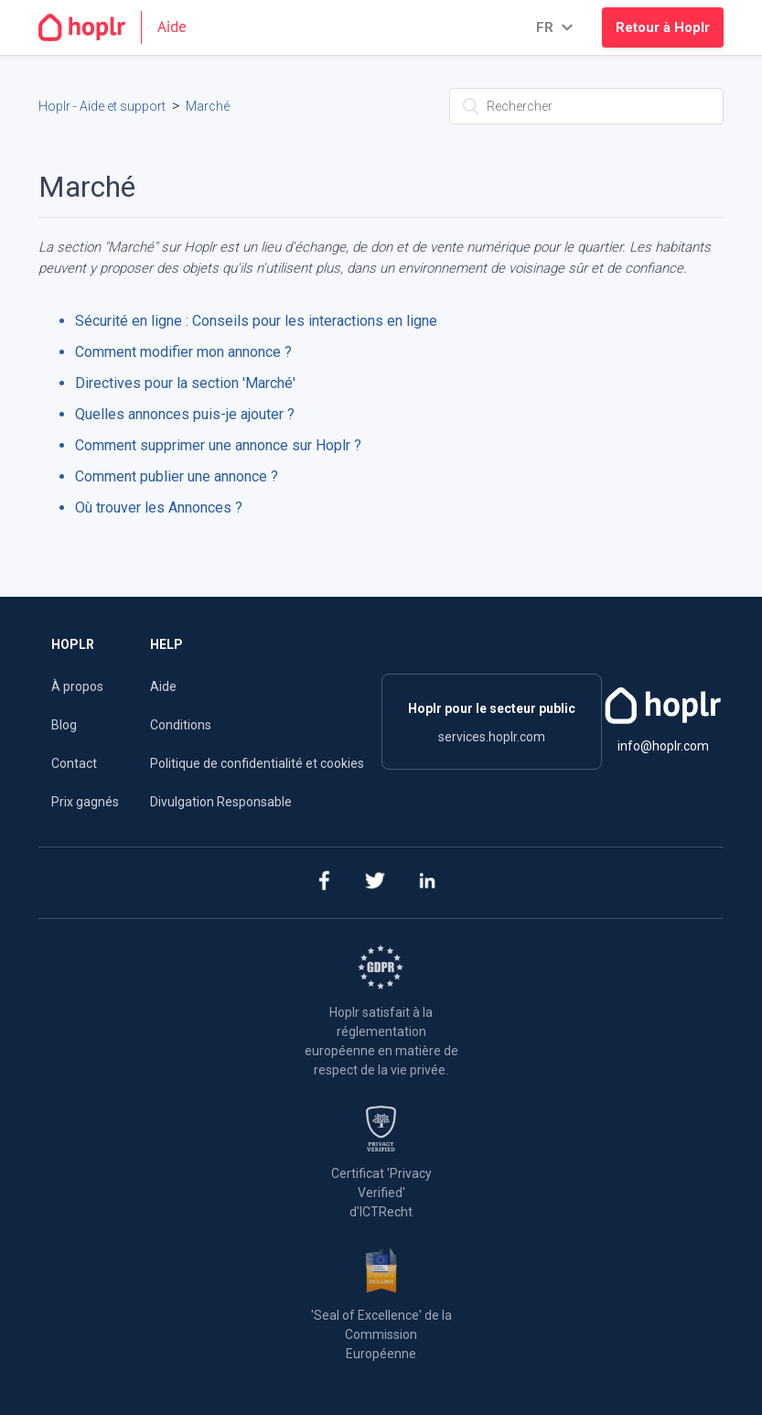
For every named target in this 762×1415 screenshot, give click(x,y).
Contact (74, 763)
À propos (77, 686)
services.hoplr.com (491, 736)
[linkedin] (426, 882)
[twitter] (374, 882)
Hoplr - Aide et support (102, 106)
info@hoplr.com (663, 746)
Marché (208, 106)
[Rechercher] (586, 106)
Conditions (180, 725)
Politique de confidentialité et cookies (257, 763)
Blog (64, 725)
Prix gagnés (85, 801)
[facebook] (322, 882)
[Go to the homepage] (120, 27)
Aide (163, 686)
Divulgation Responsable (221, 801)
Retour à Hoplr (663, 27)
